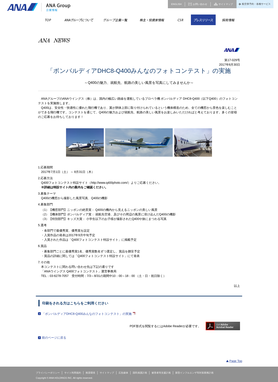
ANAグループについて (78, 20)
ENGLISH (176, 4)
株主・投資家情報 (151, 20)
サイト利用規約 (72, 372)
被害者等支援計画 (161, 372)
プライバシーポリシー (48, 372)
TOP (48, 20)
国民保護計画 (140, 372)
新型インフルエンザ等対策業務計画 (194, 372)
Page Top (235, 361)
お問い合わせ (200, 4)
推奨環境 (90, 372)
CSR (180, 20)
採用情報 (228, 20)
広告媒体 (123, 372)
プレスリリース (203, 20)
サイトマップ (225, 4)
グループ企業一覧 (115, 20)
